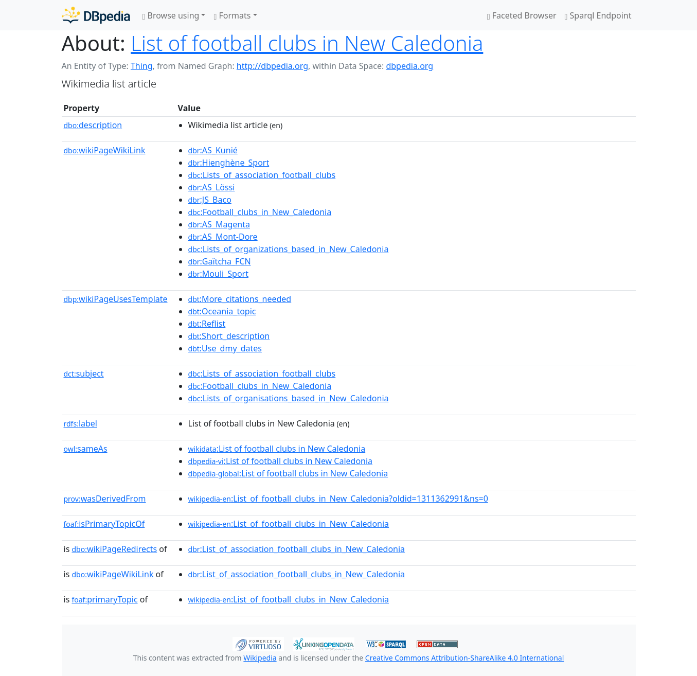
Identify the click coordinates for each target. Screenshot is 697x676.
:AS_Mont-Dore (223, 236)
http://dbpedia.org (272, 66)
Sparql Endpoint (598, 15)
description (93, 125)
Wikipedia (259, 658)
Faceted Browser (522, 15)
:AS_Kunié (213, 150)
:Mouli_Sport (218, 273)
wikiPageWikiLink (105, 150)
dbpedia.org (409, 66)
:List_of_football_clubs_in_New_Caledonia (288, 523)
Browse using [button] (171, 15)
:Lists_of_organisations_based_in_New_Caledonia (288, 398)
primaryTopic (104, 599)
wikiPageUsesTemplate (116, 299)
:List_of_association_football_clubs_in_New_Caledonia (296, 549)
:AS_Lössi (211, 187)
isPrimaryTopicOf (104, 523)
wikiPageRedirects (114, 549)
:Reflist (207, 323)
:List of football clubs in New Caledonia (277, 448)
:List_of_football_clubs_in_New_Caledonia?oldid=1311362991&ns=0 (338, 498)
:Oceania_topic (222, 311)
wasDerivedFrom (105, 498)
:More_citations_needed (240, 299)
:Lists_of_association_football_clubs (262, 175)
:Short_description (229, 336)
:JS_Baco (209, 199)
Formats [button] (232, 15)
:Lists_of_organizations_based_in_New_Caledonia (288, 249)
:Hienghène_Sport (229, 162)
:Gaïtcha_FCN (219, 261)
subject (84, 373)
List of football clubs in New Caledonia (307, 43)
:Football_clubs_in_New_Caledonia (260, 212)
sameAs (86, 448)
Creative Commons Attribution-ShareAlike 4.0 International (464, 658)
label (81, 423)
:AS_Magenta (219, 224)
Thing (142, 66)
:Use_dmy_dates (225, 348)
